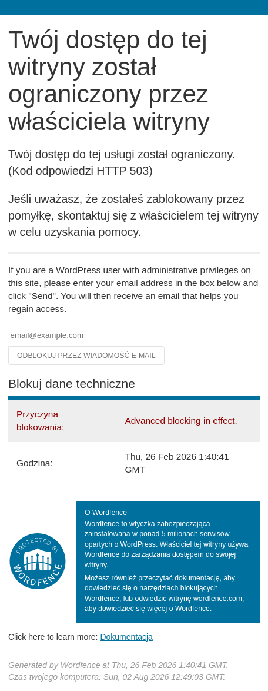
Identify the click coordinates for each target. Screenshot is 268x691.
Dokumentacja (126, 637)
